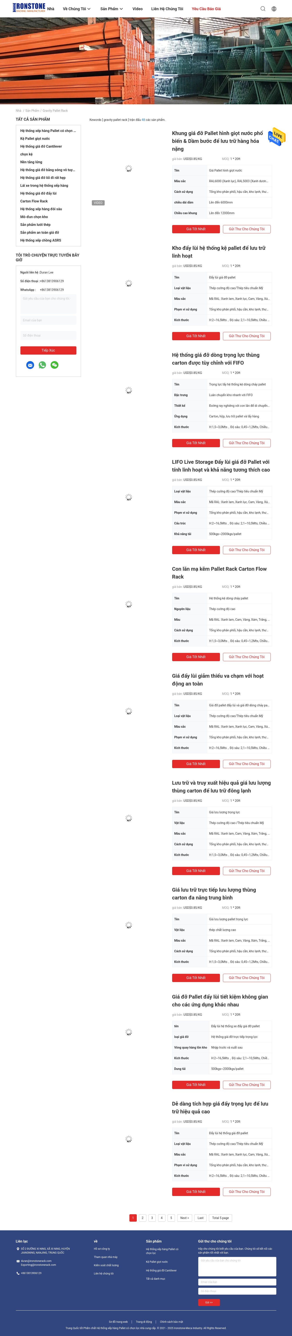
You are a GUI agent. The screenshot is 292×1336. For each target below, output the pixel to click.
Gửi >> (209, 1302)
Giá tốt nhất (195, 229)
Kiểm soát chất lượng (106, 1265)
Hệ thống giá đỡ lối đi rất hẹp (43, 178)
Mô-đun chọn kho (34, 217)
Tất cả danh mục (155, 1278)
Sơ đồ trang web (118, 1321)
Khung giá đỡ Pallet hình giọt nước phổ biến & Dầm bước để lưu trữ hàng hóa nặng (217, 141)
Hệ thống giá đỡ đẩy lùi (38, 193)
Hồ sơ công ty (102, 1248)
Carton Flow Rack (34, 201)
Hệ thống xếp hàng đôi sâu (41, 209)
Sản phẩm (32, 110)
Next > (184, 1218)
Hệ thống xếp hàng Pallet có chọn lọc (48, 131)
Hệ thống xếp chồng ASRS (40, 240)
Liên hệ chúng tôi (104, 1273)
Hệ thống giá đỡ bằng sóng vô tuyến (48, 170)
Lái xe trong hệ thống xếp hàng (44, 185)
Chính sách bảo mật (171, 1321)
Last (200, 1218)
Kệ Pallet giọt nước (35, 139)
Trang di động (144, 1321)
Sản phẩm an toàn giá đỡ (39, 232)
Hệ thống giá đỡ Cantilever (41, 146)
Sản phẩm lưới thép (35, 225)
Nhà (18, 110)
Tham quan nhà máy (106, 1257)
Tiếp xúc (48, 350)
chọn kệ (26, 154)
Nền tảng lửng (31, 162)
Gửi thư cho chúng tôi (246, 229)
